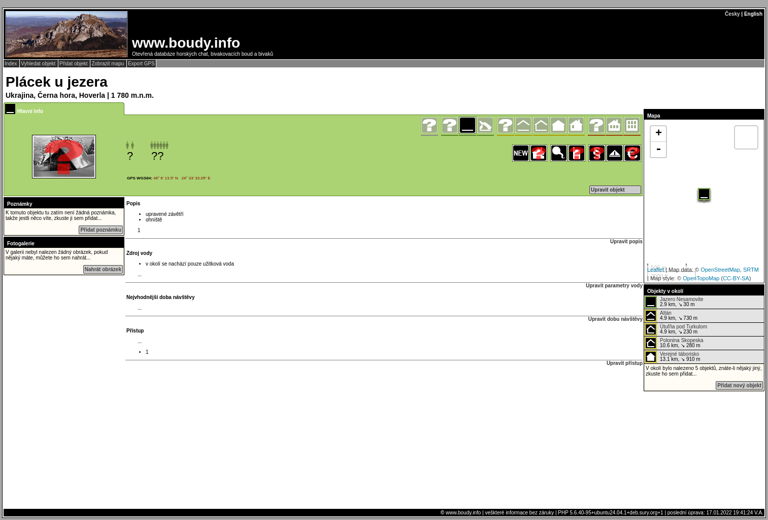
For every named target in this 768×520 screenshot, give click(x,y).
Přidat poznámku (100, 230)
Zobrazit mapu (108, 63)
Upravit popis (626, 241)
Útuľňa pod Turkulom (683, 326)
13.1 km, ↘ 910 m (672, 357)
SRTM (751, 270)
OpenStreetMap (720, 270)
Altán (666, 313)
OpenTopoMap (701, 278)
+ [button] (658, 133)
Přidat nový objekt (739, 385)
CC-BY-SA (736, 278)
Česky (732, 14)
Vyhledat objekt (39, 63)
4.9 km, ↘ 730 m (671, 316)
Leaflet (655, 270)
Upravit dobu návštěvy (615, 319)
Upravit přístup (625, 363)
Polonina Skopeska (682, 340)
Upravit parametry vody (614, 285)
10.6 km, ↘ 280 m (674, 343)
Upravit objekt (608, 190)
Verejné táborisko (679, 354)
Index (11, 63)
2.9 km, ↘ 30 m (674, 302)
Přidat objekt (74, 63)
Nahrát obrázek (103, 269)
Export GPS (141, 63)
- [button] (658, 149)
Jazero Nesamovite (682, 299)
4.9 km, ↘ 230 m (676, 329)
